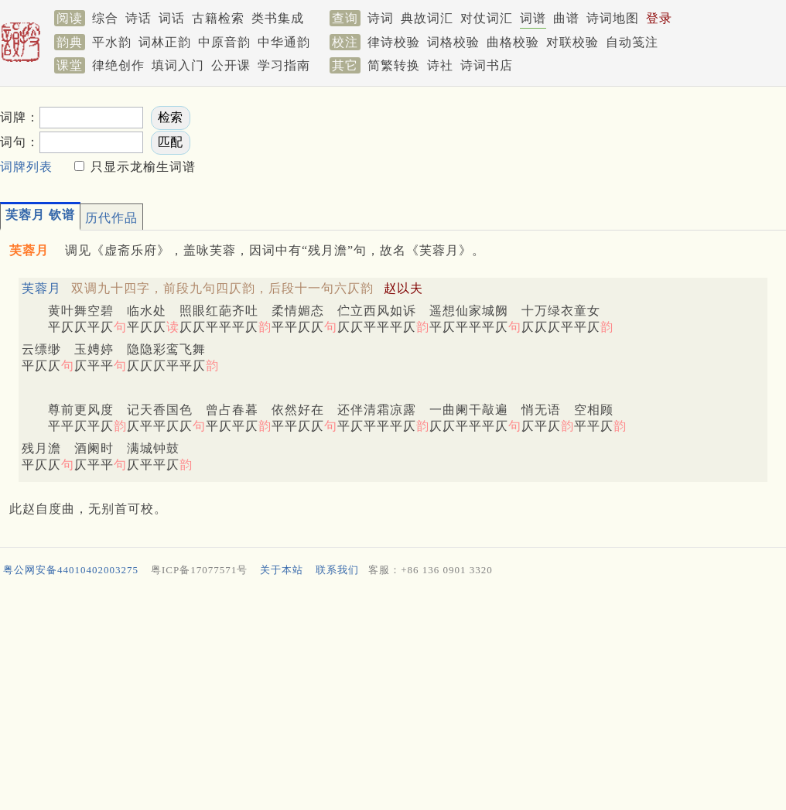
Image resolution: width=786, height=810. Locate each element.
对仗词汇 (486, 18)
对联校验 (572, 42)
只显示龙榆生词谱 (141, 166)
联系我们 (337, 570)
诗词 (380, 18)
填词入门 (178, 65)
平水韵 (112, 42)
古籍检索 (218, 18)
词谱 (533, 18)
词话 (172, 18)
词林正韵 (164, 42)
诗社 (440, 65)
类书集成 (277, 18)
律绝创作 (118, 65)
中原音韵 (224, 42)
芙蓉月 (41, 288)
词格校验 (453, 42)
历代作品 (111, 217)
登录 (659, 18)
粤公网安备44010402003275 (70, 570)
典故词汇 (427, 18)
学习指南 (284, 65)
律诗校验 (393, 42)
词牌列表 (26, 166)
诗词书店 (486, 65)
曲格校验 (513, 42)
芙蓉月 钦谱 (40, 214)
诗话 (138, 18)
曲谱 (566, 18)
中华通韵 (284, 42)
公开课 (231, 65)
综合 (105, 18)
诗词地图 (612, 18)
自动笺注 (632, 42)
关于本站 (281, 570)
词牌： (19, 117)
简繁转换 (393, 65)
